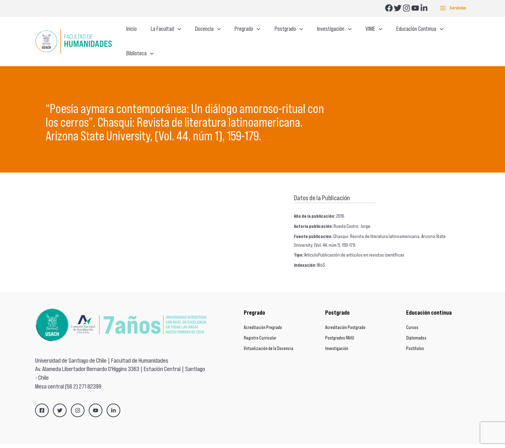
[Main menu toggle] (453, 8)
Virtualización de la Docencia (268, 335)
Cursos (412, 314)
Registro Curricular (260, 324)
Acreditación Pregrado (263, 314)
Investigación (336, 335)
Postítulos (415, 335)
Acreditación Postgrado (345, 314)
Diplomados (416, 324)
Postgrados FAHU (339, 324)
